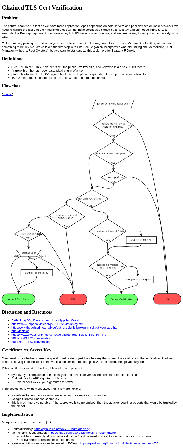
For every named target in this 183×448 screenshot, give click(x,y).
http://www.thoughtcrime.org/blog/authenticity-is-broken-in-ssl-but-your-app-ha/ (64, 327)
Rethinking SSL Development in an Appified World (45, 320)
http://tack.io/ (20, 331)
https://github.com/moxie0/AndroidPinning (62, 429)
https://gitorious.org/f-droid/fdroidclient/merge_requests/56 (119, 443)
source (7, 94)
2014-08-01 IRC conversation (31, 342)
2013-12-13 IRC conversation (31, 338)
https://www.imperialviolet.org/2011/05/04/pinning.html (47, 324)
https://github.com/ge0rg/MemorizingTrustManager (82, 432)
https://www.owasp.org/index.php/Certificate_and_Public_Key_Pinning (58, 334)
